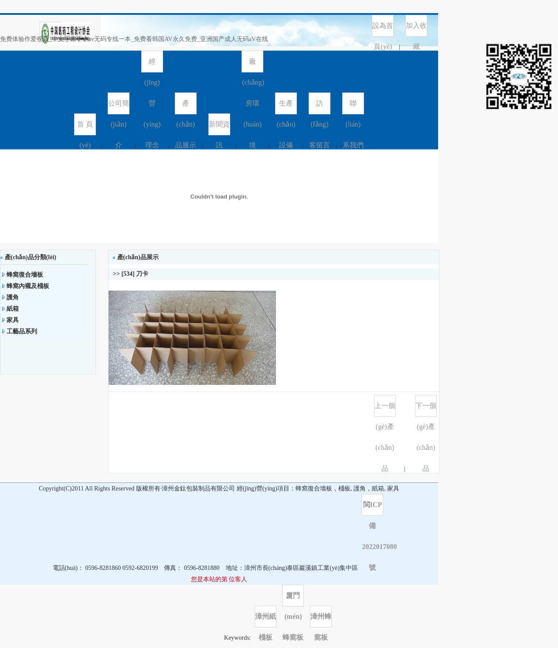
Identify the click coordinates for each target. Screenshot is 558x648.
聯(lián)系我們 (353, 106)
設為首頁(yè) (382, 29)
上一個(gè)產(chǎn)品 (384, 409)
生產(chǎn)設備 (286, 106)
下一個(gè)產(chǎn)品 (425, 409)
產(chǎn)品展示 (185, 106)
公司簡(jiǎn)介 (118, 106)
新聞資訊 (219, 127)
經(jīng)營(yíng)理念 (151, 65)
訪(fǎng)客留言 (319, 106)
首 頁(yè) (85, 127)
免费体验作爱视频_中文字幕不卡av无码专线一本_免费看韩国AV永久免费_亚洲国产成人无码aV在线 (134, 39)
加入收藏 (416, 29)
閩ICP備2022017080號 (372, 508)
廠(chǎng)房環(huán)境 (252, 65)
